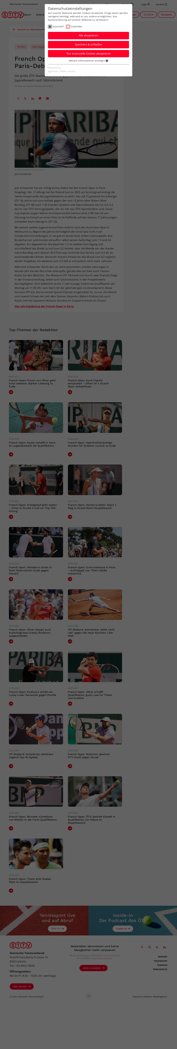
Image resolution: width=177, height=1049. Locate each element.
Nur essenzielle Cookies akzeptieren (89, 53)
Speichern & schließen (88, 44)
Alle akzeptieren (88, 35)
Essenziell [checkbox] (58, 26)
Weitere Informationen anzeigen (88, 60)
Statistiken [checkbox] (76, 26)
